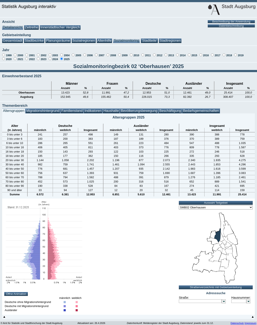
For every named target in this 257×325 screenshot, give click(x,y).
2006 (90, 53)
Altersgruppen (13, 108)
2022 (32, 57)
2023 (43, 57)
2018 (229, 53)
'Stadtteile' (149, 38)
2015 (194, 53)
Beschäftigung (170, 108)
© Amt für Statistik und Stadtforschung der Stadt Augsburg (31, 321)
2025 (67, 57)
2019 (241, 53)
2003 (55, 53)
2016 (206, 53)
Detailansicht (12, 25)
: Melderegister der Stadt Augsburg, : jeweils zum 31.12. (170, 321)
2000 (20, 53)
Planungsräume (58, 38)
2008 (113, 53)
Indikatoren (93, 108)
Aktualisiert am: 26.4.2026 (91, 321)
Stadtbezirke (34, 38)
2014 (183, 53)
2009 (125, 53)
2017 (217, 53)
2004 (67, 53)
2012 (159, 53)
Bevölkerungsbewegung (139, 108)
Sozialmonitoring (126, 38)
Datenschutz (237, 321)
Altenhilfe (104, 38)
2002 (43, 53)
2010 (136, 53)
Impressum (250, 321)
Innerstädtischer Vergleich (60, 25)
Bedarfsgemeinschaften (201, 108)
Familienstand (72, 108)
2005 (78, 53)
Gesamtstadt (12, 38)
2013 (171, 53)
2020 (9, 57)
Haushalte (111, 108)
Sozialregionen (83, 38)
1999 (9, 53)
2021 (20, 57)
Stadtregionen (170, 38)
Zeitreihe (31, 25)
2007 (102, 53)
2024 (55, 57)
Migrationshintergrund (43, 108)
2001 (32, 53)
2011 (148, 53)
